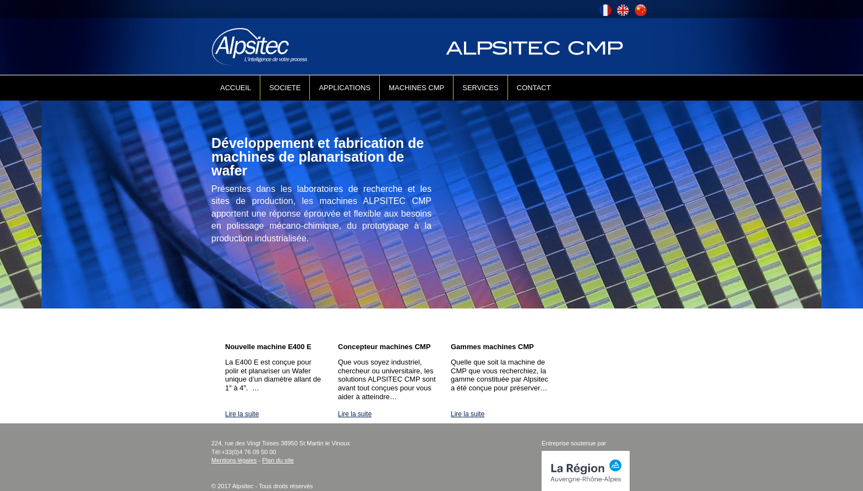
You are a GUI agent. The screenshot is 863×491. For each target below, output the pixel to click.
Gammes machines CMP (492, 347)
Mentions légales (234, 460)
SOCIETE (285, 88)
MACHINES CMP (416, 88)
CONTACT (534, 88)
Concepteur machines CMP (384, 347)
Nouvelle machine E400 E (268, 347)
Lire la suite (242, 414)
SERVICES (480, 88)
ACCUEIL (235, 88)
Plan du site (277, 460)
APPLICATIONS (344, 88)
